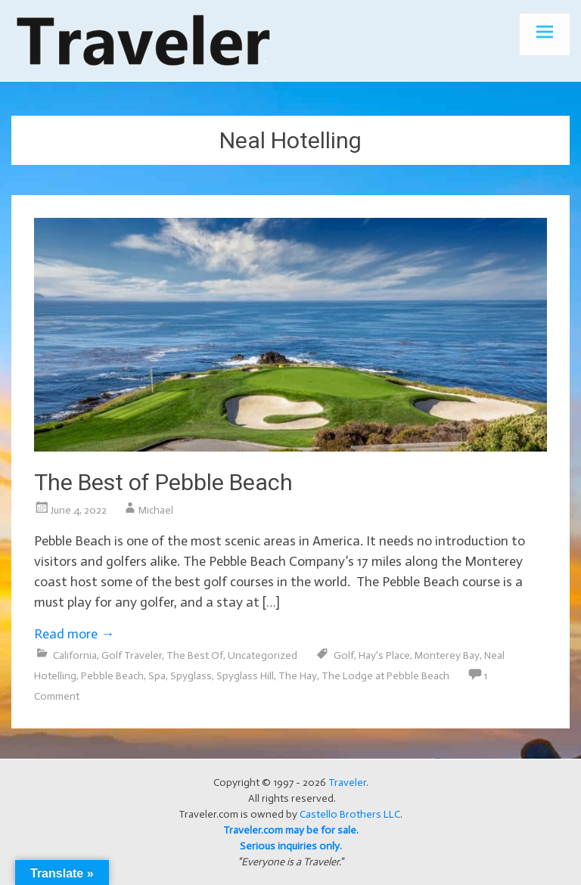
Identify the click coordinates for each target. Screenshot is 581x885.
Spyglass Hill (245, 675)
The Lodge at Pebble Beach (385, 675)
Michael (155, 510)
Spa (157, 675)
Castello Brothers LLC (350, 814)
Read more (74, 634)
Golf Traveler (131, 655)
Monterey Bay (447, 655)
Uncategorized (262, 655)
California (75, 655)
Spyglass (191, 675)
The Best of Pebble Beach (163, 482)
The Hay (297, 675)
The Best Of (194, 655)
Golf (344, 655)
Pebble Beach (112, 675)
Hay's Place (384, 655)
